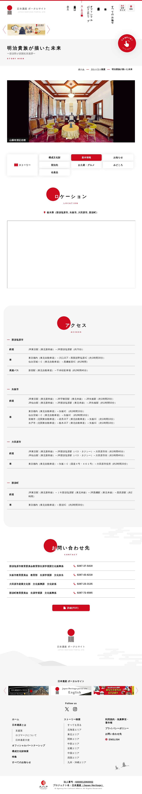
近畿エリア (73, 748)
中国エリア (73, 753)
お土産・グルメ (86, 165)
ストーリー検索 (82, 8)
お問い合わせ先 (113, 734)
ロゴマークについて (26, 735)
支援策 (19, 730)
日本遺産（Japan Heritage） (88, 785)
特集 (105, 6)
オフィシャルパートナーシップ (90, 12)
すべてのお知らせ (112, 13)
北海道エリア (75, 729)
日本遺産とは (75, 7)
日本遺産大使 (23, 740)
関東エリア (73, 739)
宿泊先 (54, 165)
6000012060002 (84, 782)
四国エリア (73, 757)
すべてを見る (75, 725)
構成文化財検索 (98, 6)
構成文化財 (54, 157)
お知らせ (118, 157)
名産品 (54, 172)
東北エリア (73, 734)
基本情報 (86, 157)
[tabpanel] (71, 111)
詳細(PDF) (72, 608)
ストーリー (25, 165)
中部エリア (73, 743)
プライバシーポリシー (117, 728)
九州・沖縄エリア (77, 762)
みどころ (118, 165)
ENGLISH (114, 739)
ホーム (68, 7)
